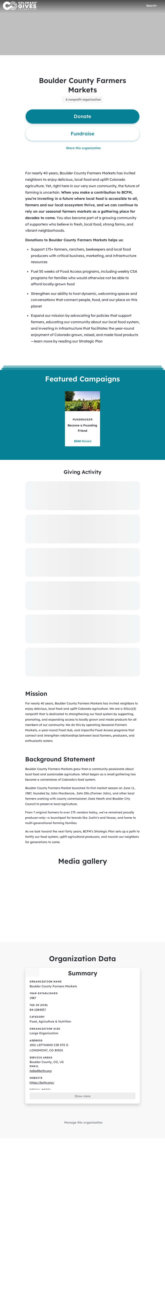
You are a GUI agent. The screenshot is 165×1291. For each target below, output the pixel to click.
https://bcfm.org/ (41, 1067)
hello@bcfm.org (40, 1056)
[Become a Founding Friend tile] (82, 415)
